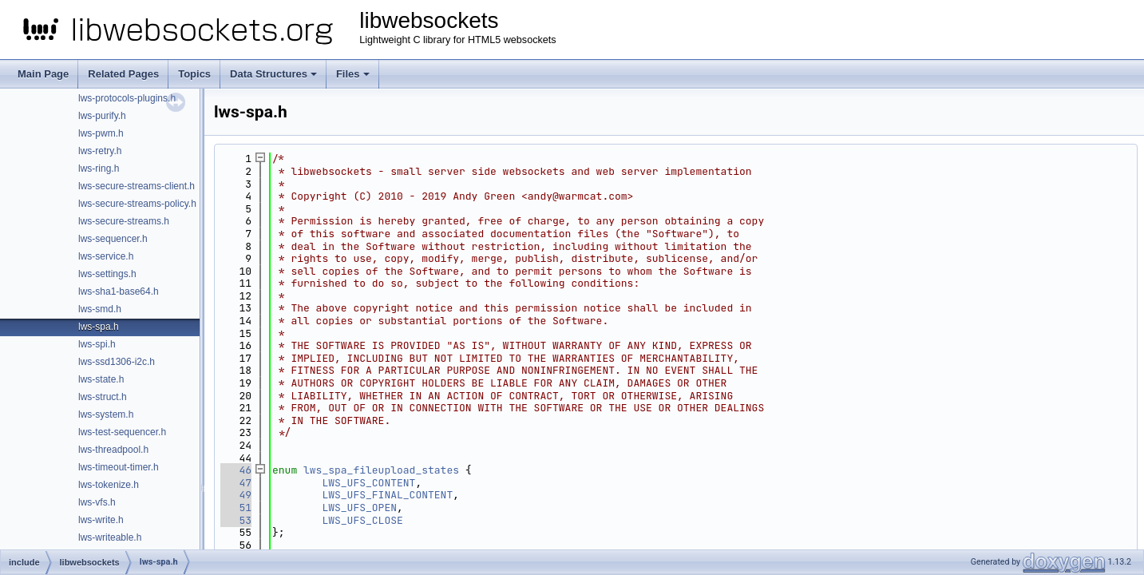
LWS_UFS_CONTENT (368, 483)
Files (353, 74)
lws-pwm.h (101, 133)
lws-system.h (105, 414)
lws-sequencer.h (113, 238)
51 (235, 507)
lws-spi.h (97, 344)
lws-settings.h (107, 274)
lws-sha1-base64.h (118, 291)
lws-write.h (101, 519)
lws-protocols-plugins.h (127, 98)
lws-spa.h (98, 326)
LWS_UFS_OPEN (359, 507)
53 (235, 520)
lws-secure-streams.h (123, 221)
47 (235, 483)
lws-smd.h (99, 309)
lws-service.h (105, 256)
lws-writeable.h (109, 537)
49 (235, 495)
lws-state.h (101, 379)
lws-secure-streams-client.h (136, 186)
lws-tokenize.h (108, 484)
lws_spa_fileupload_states (381, 470)
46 (235, 470)
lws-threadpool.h (113, 449)
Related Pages (123, 74)
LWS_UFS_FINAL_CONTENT (387, 495)
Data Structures (273, 74)
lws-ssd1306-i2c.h (116, 361)
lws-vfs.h (97, 502)
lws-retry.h (99, 151)
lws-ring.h (98, 168)
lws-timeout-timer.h (118, 467)
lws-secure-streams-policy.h (137, 203)
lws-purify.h (102, 115)
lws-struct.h (102, 396)
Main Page (43, 74)
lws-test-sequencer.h (122, 432)
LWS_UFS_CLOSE (362, 520)
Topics (194, 74)
